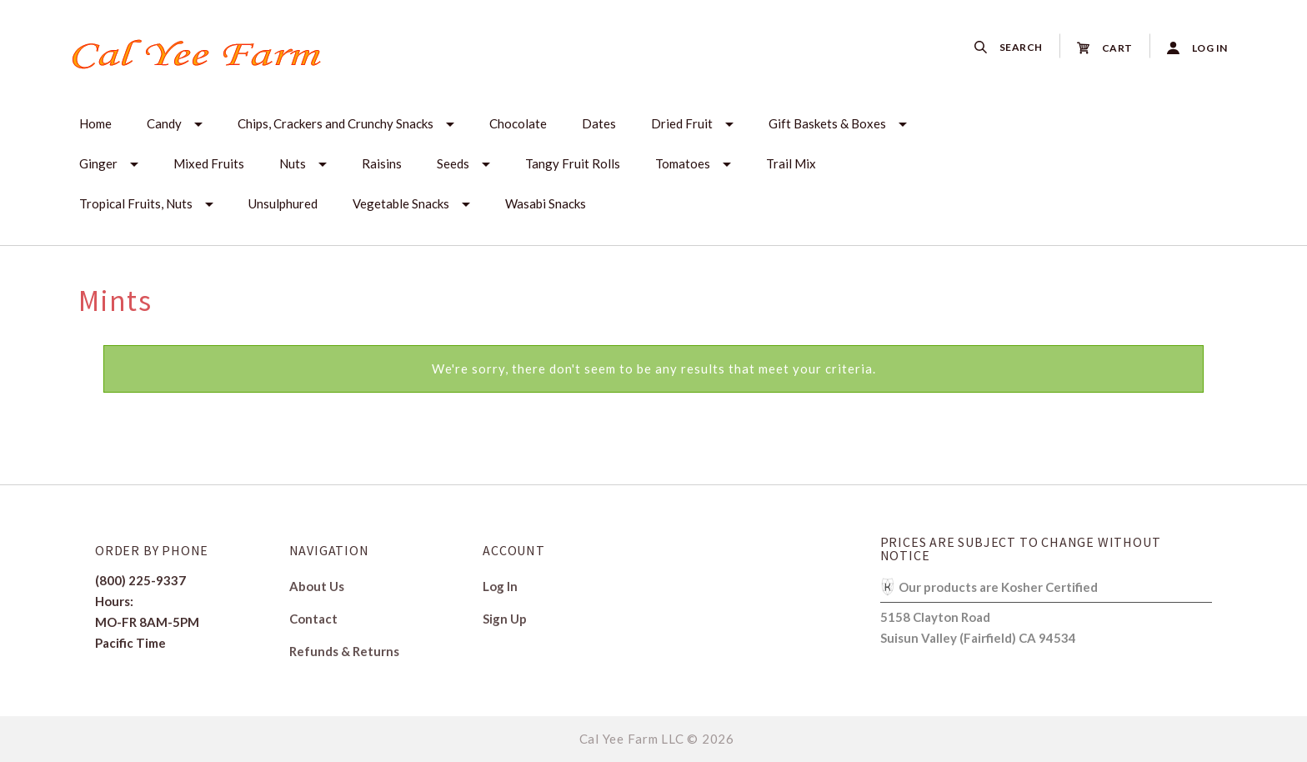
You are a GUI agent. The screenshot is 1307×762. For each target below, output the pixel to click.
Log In (500, 586)
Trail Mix (791, 163)
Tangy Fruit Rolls (572, 163)
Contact (313, 618)
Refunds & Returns (344, 651)
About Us (316, 586)
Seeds (453, 163)
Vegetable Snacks (401, 203)
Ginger (98, 163)
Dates (599, 123)
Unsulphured (283, 203)
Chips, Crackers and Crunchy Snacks (335, 123)
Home (95, 123)
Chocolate (518, 123)
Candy (164, 123)
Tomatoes (682, 163)
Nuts (292, 163)
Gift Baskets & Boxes (827, 123)
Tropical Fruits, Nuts (136, 203)
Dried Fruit (682, 123)
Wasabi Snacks (545, 203)
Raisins (382, 163)
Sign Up (505, 618)
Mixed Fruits (208, 163)
